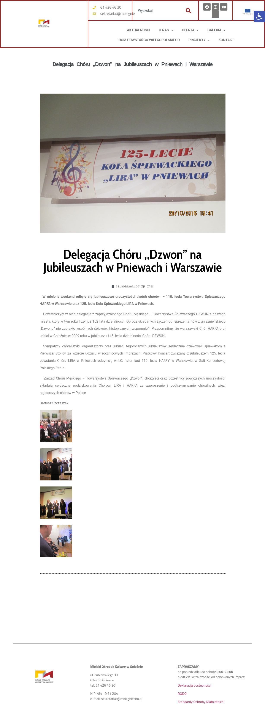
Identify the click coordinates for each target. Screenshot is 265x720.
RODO (182, 693)
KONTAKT (226, 40)
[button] (259, 16)
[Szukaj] (188, 10)
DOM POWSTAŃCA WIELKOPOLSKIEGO (149, 40)
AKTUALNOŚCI (138, 30)
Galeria (216, 30)
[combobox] (157, 10)
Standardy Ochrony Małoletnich (201, 701)
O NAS (166, 30)
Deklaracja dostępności (194, 685)
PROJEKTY (199, 40)
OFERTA (190, 30)
